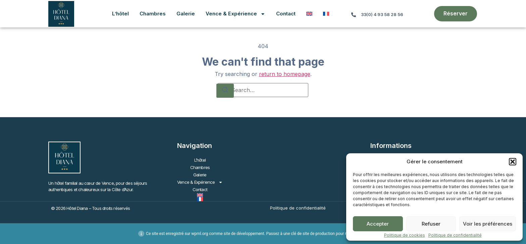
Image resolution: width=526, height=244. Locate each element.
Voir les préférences (487, 224)
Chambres (153, 13)
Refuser (431, 224)
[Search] (225, 91)
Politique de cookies (404, 235)
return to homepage (284, 74)
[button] (512, 161)
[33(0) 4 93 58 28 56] (353, 14)
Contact (286, 13)
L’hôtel (120, 13)
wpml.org (199, 233)
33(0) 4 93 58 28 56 (382, 14)
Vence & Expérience (235, 14)
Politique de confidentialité (455, 235)
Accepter (378, 224)
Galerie (185, 13)
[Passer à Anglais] (309, 13)
